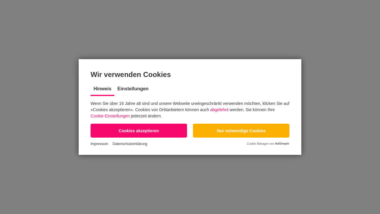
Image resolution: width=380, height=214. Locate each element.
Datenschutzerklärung (130, 144)
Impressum (99, 144)
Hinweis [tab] (102, 88)
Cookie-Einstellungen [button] (110, 116)
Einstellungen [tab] (132, 88)
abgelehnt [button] (219, 109)
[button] (139, 131)
